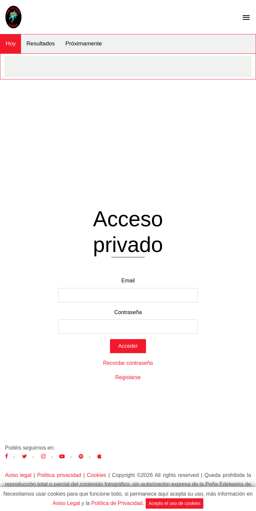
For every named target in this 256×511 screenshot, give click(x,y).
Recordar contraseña (128, 363)
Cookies (96, 475)
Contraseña (128, 312)
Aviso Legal (66, 503)
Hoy (11, 43)
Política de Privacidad (117, 503)
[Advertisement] (128, 129)
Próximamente (83, 43)
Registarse (128, 377)
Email (128, 280)
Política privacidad (59, 475)
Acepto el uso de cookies (175, 503)
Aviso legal (18, 475)
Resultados (40, 43)
